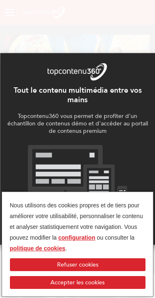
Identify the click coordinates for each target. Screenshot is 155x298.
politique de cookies (38, 248)
